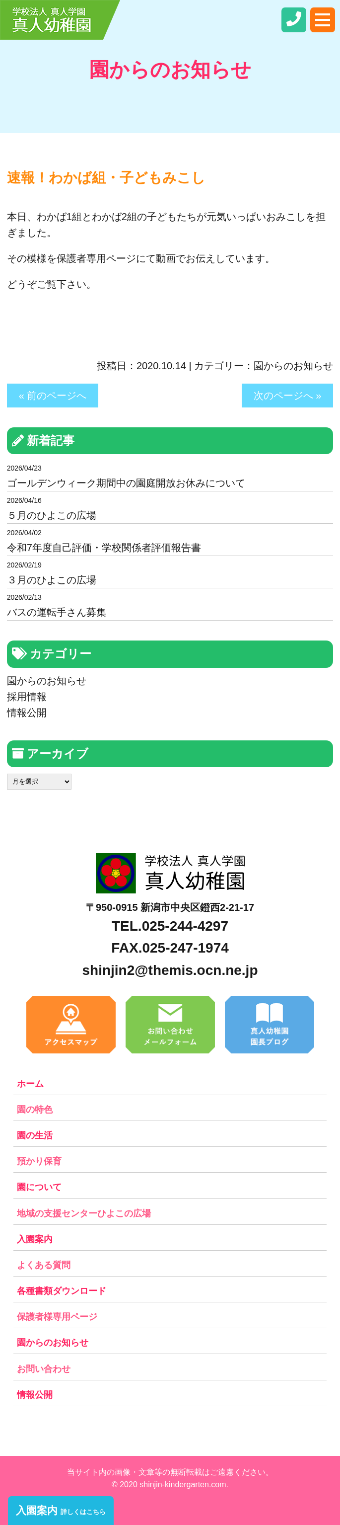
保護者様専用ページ (57, 1317)
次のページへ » (288, 395)
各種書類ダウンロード (61, 1291)
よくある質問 (43, 1265)
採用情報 (27, 696)
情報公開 (27, 712)
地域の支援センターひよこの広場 (84, 1213)
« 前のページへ (53, 395)
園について (39, 1187)
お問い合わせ (43, 1369)
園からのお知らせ (293, 365)
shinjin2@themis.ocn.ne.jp (170, 970)
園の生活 (35, 1135)
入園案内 (35, 1239)
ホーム (30, 1084)
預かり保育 (39, 1161)
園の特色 (35, 1110)
